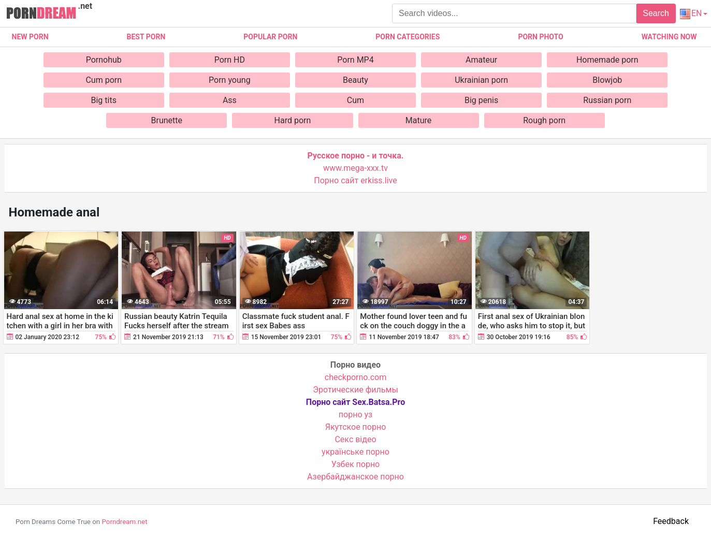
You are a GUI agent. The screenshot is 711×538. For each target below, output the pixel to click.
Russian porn (607, 100)
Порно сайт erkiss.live (355, 180)
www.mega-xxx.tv (355, 168)
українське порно (355, 452)
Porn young (230, 80)
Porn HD (229, 60)
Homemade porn (607, 60)
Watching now (669, 37)
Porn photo (540, 37)
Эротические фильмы (355, 390)
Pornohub (104, 60)
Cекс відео (355, 439)
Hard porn (292, 120)
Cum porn (103, 80)
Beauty (355, 80)
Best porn (146, 37)
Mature (418, 120)
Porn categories (407, 37)
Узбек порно (355, 464)
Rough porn (544, 120)
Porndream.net (124, 522)
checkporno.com (355, 377)
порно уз (355, 414)
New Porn (30, 37)
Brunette (166, 120)
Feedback (671, 521)
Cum (355, 100)
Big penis (481, 100)
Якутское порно (355, 427)
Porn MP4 (355, 60)
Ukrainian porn (481, 80)
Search (656, 13)
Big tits (103, 100)
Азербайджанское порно (355, 477)
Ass (230, 100)
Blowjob (607, 80)
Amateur (481, 60)
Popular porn (270, 37)
